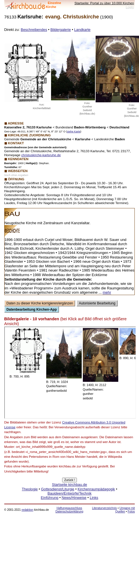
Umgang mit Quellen (125, 510)
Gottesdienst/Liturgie (57, 489)
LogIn (130, 7)
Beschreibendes (34, 29)
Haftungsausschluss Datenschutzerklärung (69, 510)
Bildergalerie (60, 29)
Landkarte (82, 29)
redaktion (27, 509)
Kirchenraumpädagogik (96, 489)
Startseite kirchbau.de (69, 484)
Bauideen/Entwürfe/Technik (69, 493)
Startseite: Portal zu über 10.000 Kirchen (104, 3)
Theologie (30, 489)
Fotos (131, 511)
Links (94, 497)
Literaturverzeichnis (104, 508)
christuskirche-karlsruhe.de (41, 155)
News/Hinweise (74, 497)
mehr (107, 292)
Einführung (49, 497)
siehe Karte (73, 131)
